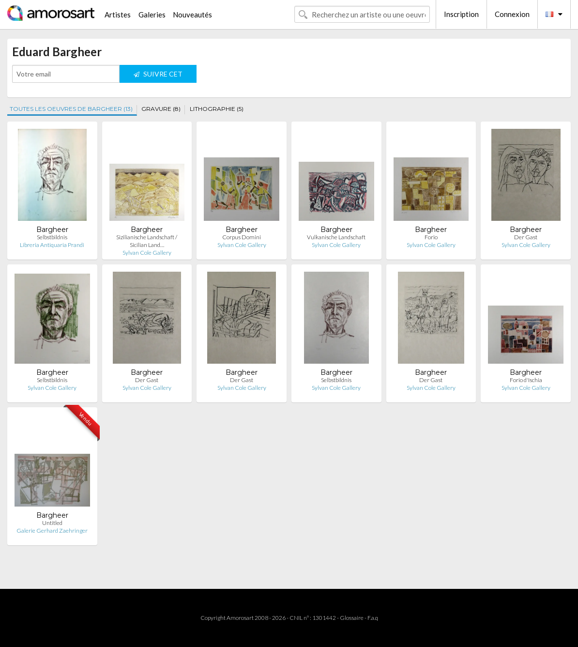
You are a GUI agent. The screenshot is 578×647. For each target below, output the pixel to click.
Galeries (152, 14)
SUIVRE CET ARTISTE (158, 76)
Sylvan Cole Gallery (146, 252)
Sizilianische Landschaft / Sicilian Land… (146, 240)
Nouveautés (192, 14)
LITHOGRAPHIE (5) (216, 108)
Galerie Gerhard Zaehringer (52, 530)
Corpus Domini (241, 237)
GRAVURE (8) (161, 108)
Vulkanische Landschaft (336, 237)
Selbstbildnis (52, 237)
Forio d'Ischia (526, 380)
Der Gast (525, 237)
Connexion (512, 14)
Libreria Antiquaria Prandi (52, 244)
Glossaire (352, 617)
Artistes (118, 14)
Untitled (52, 522)
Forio (431, 237)
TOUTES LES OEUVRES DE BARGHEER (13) (71, 108)
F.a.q (372, 617)
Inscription (461, 14)
